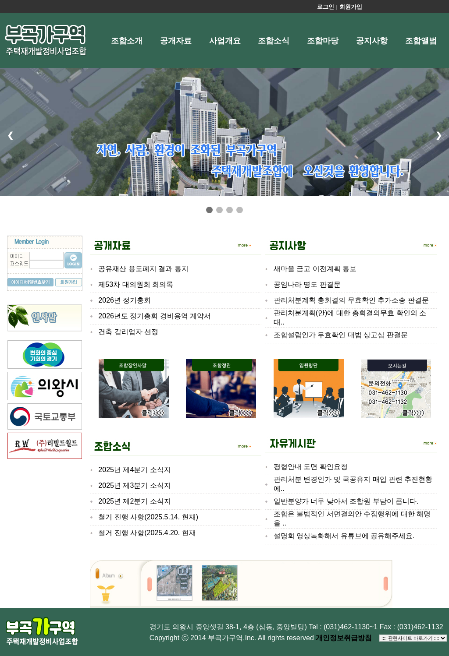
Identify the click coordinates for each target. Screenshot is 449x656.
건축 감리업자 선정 (128, 331)
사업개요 (225, 40)
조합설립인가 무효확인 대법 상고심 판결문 (341, 335)
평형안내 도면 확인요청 (311, 466)
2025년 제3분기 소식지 (134, 485)
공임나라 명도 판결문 (307, 284)
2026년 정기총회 (124, 300)
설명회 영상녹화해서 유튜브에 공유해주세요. (344, 536)
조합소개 (127, 40)
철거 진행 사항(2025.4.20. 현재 (147, 532)
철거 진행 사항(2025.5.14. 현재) (148, 517)
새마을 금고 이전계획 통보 (315, 268)
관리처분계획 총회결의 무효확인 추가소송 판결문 (351, 300)
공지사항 (372, 40)
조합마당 (323, 40)
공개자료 (176, 40)
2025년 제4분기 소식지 (134, 469)
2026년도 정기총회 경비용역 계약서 (154, 316)
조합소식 (273, 40)
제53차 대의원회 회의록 (135, 284)
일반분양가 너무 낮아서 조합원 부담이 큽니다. (346, 501)
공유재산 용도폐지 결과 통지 (143, 268)
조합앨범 (421, 40)
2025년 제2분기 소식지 (134, 501)
